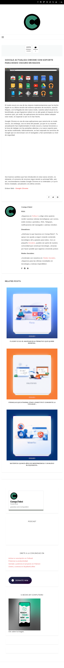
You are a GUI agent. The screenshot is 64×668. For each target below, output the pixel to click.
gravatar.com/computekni (19, 507)
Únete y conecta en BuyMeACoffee (22, 566)
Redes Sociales (49, 258)
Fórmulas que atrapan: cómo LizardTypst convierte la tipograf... (32, 403)
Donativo (31, 243)
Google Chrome (22, 188)
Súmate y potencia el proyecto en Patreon (24, 564)
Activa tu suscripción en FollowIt (21, 558)
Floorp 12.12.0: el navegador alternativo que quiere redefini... (32, 342)
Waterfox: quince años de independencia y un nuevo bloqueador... (32, 464)
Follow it (35, 216)
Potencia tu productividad (18, 561)
